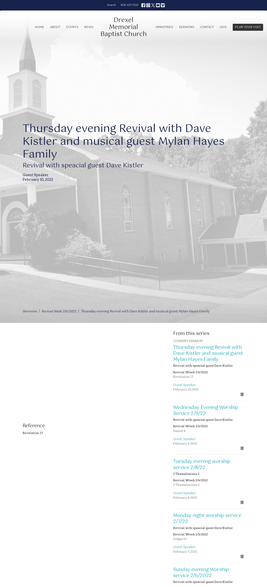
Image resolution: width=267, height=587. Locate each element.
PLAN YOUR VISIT (248, 27)
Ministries (164, 27)
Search (111, 5)
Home (39, 27)
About (55, 27)
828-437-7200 (129, 5)
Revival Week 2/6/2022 (59, 311)
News (88, 27)
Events (72, 27)
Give (223, 27)
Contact (207, 27)
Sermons (186, 27)
